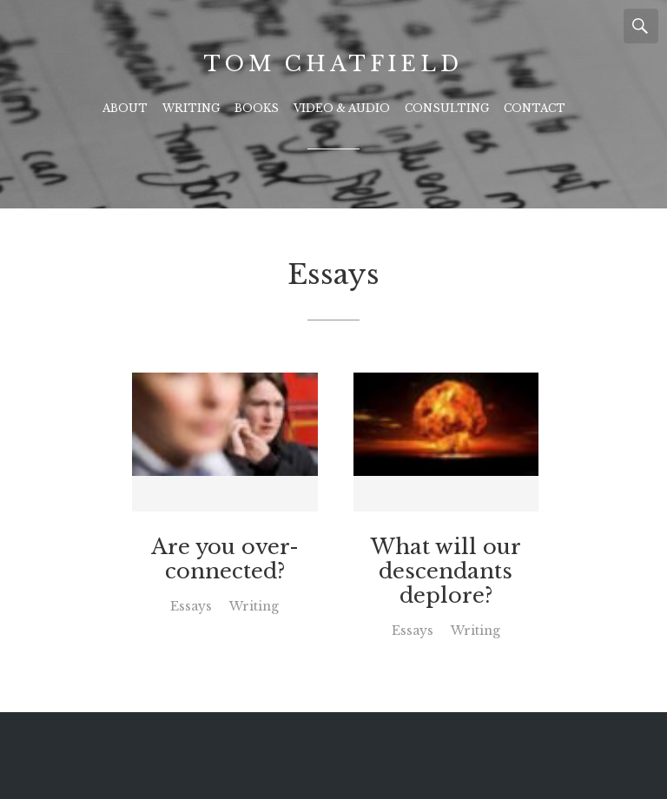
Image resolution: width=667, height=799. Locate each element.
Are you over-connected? (225, 559)
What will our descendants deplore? (446, 571)
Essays (191, 606)
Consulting (447, 108)
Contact (534, 108)
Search (641, 26)
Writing (191, 108)
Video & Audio (342, 108)
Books (256, 108)
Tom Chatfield (333, 63)
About (125, 108)
